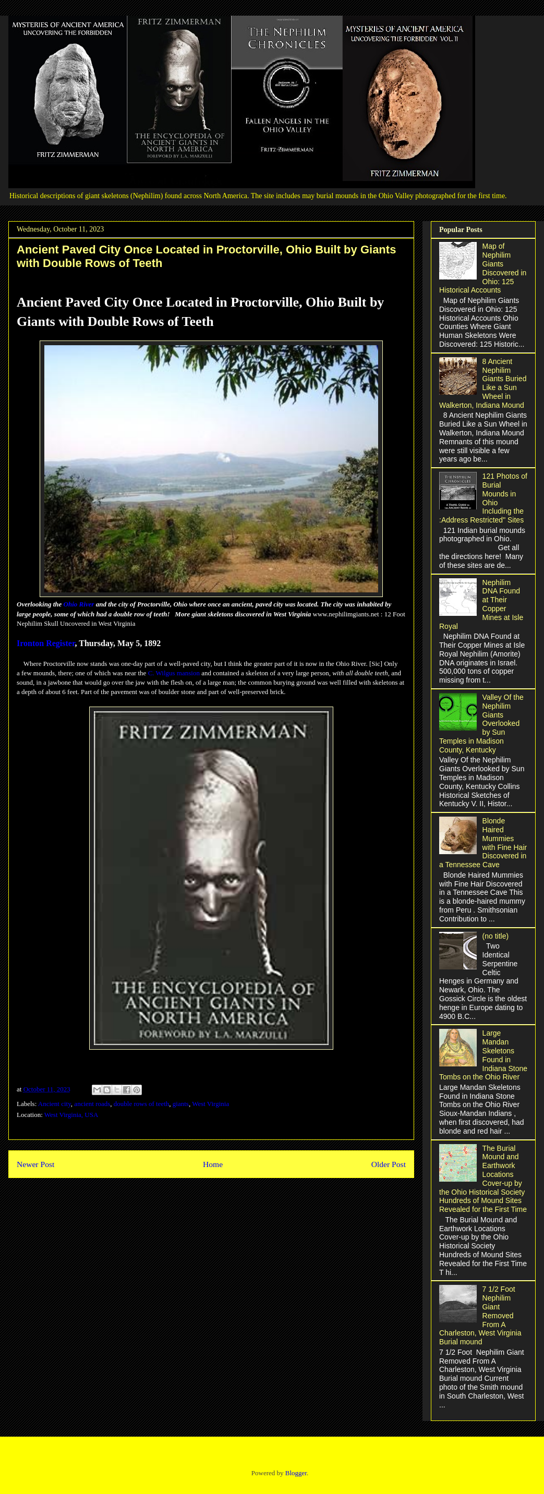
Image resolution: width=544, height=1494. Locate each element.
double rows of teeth (142, 1104)
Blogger (296, 1473)
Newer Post (35, 1164)
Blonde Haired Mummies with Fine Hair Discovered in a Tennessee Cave (483, 843)
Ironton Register (46, 643)
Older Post (388, 1164)
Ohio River (79, 604)
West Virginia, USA (71, 1115)
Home (213, 1164)
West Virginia (210, 1104)
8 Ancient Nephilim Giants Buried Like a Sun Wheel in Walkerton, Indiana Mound (482, 383)
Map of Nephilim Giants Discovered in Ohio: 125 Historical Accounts (482, 268)
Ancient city (54, 1104)
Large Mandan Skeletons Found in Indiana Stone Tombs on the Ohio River (483, 1055)
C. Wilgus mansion (174, 673)
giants (181, 1104)
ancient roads (92, 1104)
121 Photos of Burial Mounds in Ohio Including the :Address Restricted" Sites (483, 498)
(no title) (495, 936)
